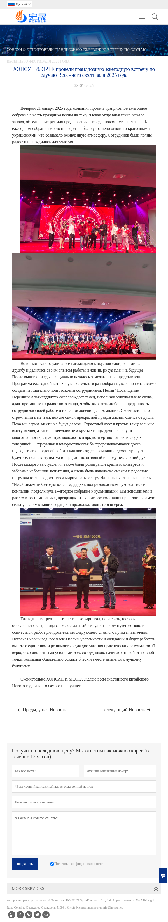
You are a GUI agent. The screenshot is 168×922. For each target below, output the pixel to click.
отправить (25, 864)
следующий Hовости (127, 709)
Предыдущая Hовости (42, 710)
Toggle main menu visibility (142, 14)
